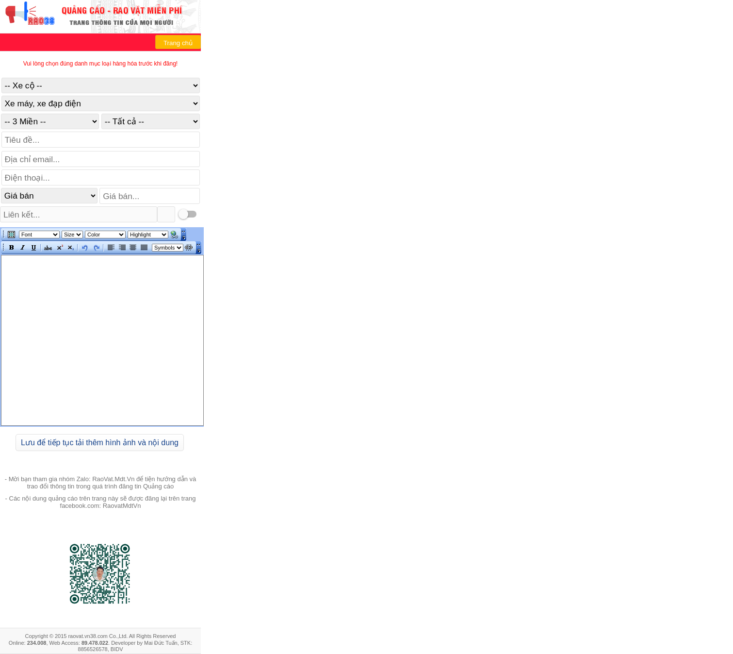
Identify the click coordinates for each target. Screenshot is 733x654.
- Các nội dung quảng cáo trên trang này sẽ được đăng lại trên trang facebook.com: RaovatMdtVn (100, 502)
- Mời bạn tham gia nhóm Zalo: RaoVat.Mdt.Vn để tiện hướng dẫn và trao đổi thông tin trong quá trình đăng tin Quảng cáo (100, 482)
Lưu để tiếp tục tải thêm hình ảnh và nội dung (100, 442)
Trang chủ (178, 43)
